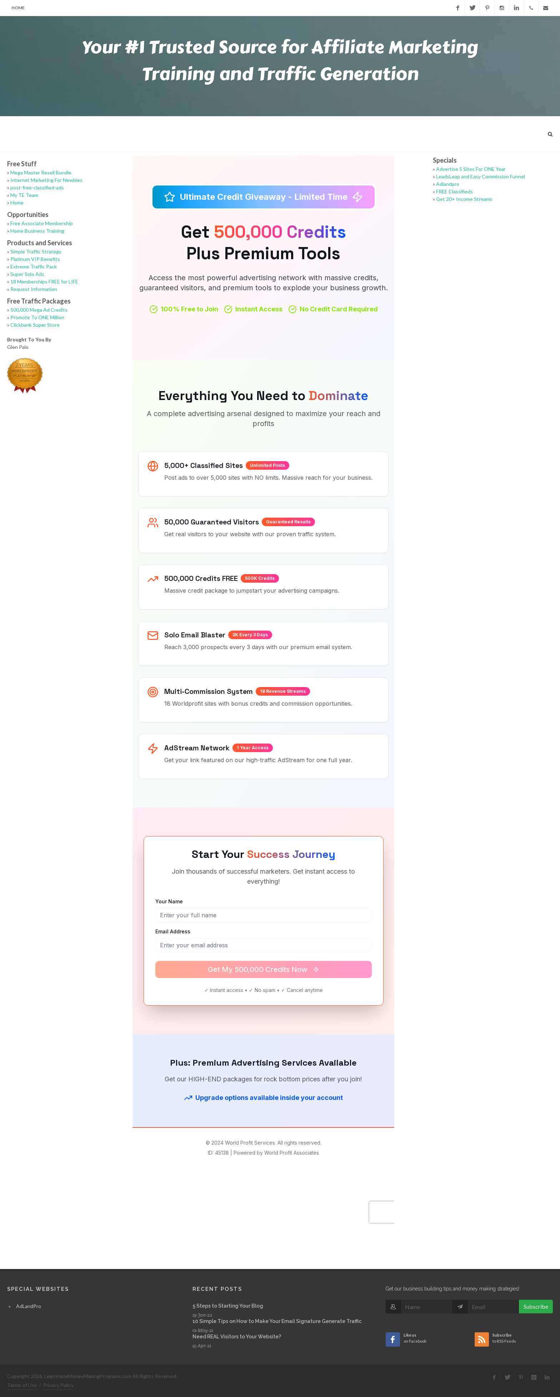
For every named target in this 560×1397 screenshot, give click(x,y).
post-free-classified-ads (37, 187)
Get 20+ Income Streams (464, 199)
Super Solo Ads (27, 274)
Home (18, 7)
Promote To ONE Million (37, 317)
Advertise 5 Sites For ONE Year (471, 169)
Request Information (33, 289)
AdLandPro (28, 1306)
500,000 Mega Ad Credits (39, 310)
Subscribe (536, 1306)
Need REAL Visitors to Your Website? (236, 1336)
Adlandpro (447, 184)
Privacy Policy (58, 1385)
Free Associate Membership (41, 223)
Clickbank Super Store (35, 325)
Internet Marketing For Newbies (46, 180)
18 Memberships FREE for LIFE (44, 281)
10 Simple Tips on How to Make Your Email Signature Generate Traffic (276, 1321)
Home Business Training (37, 231)
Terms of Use (22, 1385)
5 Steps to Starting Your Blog (227, 1306)
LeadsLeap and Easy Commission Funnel (480, 176)
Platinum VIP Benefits (35, 259)
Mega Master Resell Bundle (40, 172)
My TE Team (24, 195)
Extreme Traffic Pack (33, 266)
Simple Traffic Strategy (35, 251)
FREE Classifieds (454, 191)
